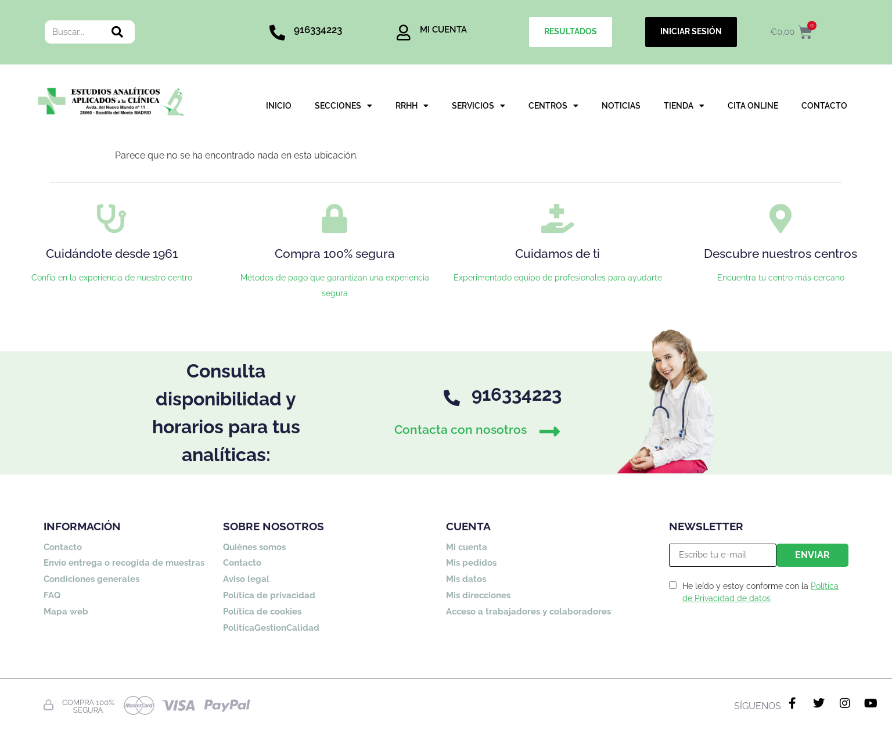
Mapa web (66, 611)
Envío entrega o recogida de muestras (124, 563)
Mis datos (466, 579)
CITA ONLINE (753, 105)
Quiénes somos (254, 547)
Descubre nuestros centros (780, 253)
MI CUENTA (443, 29)
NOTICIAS (621, 105)
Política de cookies (262, 611)
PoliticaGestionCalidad (271, 628)
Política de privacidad (269, 595)
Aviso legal (246, 579)
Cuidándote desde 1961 (112, 253)
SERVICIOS (478, 106)
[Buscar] (117, 32)
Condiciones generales (91, 579)
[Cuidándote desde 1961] (111, 218)
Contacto (63, 547)
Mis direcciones (478, 595)
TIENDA (684, 106)
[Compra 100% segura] (334, 218)
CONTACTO (824, 105)
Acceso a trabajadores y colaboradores (528, 611)
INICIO (279, 105)
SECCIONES (343, 106)
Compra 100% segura (335, 253)
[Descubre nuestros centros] (780, 218)
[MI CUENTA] (403, 32)
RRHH (412, 106)
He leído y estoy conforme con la (760, 592)
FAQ (52, 595)
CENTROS (553, 106)
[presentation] (757, 640)
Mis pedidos (471, 563)
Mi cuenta (466, 547)
